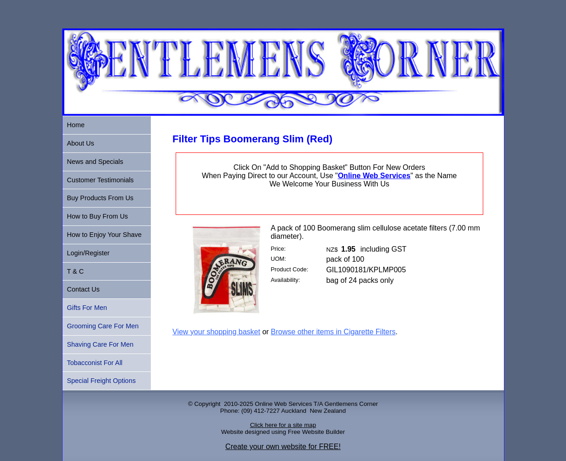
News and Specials (95, 161)
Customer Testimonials (100, 180)
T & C (75, 271)
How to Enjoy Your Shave (104, 234)
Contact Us (83, 289)
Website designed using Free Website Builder (283, 431)
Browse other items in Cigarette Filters (333, 332)
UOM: (278, 258)
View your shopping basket (216, 332)
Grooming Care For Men (103, 326)
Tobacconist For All (95, 362)
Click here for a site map (283, 425)
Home (76, 125)
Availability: (285, 279)
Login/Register (88, 253)
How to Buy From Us (97, 216)
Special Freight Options (101, 380)
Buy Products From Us (100, 198)
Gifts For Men (87, 307)
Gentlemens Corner (351, 403)
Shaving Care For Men (100, 344)
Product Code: (290, 269)
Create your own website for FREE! (283, 446)
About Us (80, 143)
